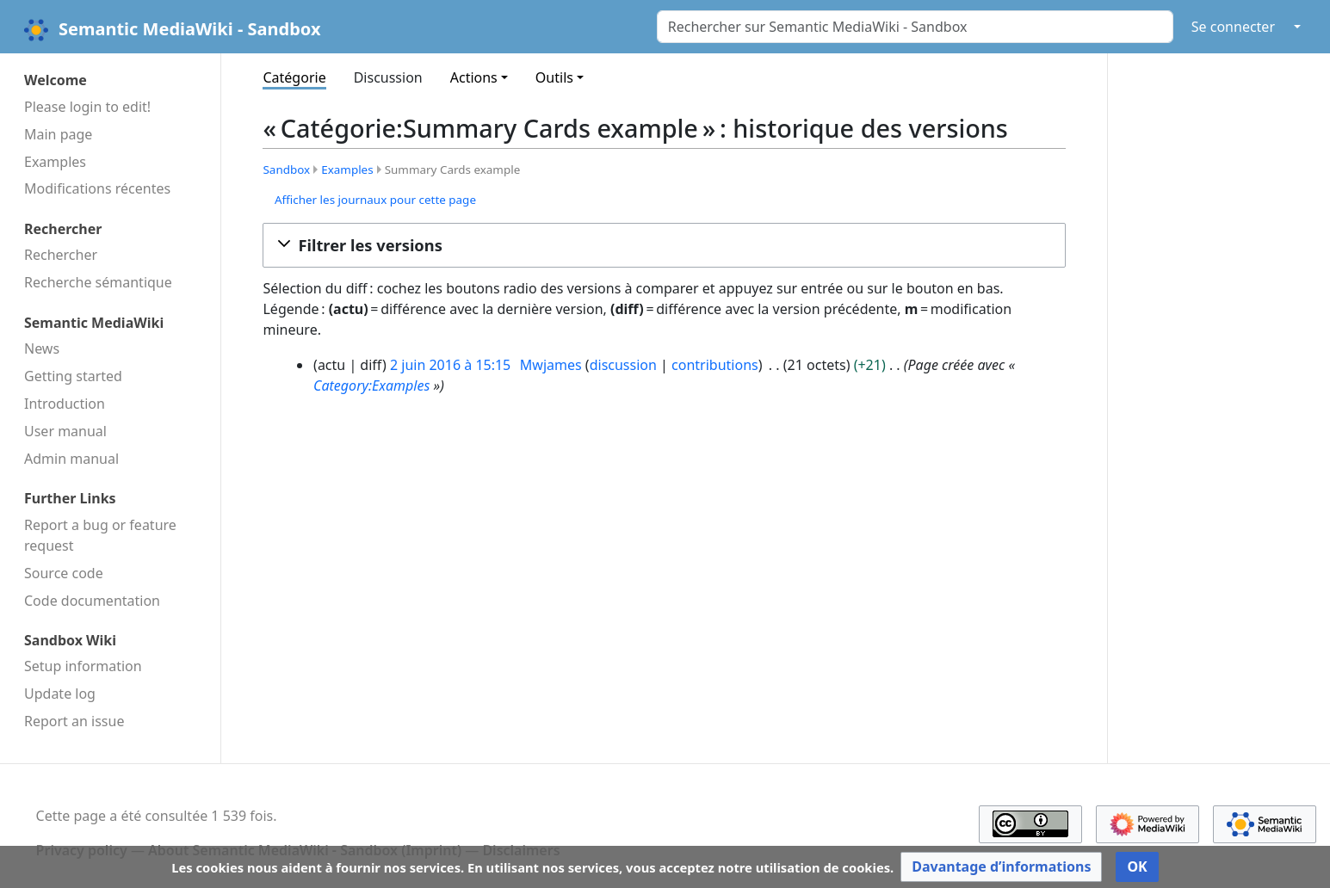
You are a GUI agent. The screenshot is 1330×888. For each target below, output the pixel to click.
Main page (58, 134)
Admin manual (71, 458)
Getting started (73, 376)
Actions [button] (474, 77)
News (41, 348)
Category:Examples (371, 385)
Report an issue (74, 721)
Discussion (388, 77)
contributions (714, 364)
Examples (55, 161)
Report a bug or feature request (100, 535)
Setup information (83, 666)
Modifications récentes (97, 188)
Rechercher (60, 254)
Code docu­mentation (92, 600)
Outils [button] (554, 77)
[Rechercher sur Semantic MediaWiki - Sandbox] (915, 26)
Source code (63, 573)
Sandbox (286, 169)
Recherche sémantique (98, 282)
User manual (65, 431)
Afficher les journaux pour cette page (375, 199)
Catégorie (294, 77)
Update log (60, 693)
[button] (664, 245)
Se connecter (1233, 26)
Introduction (64, 403)
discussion (623, 364)
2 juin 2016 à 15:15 (450, 364)
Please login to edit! (87, 106)
